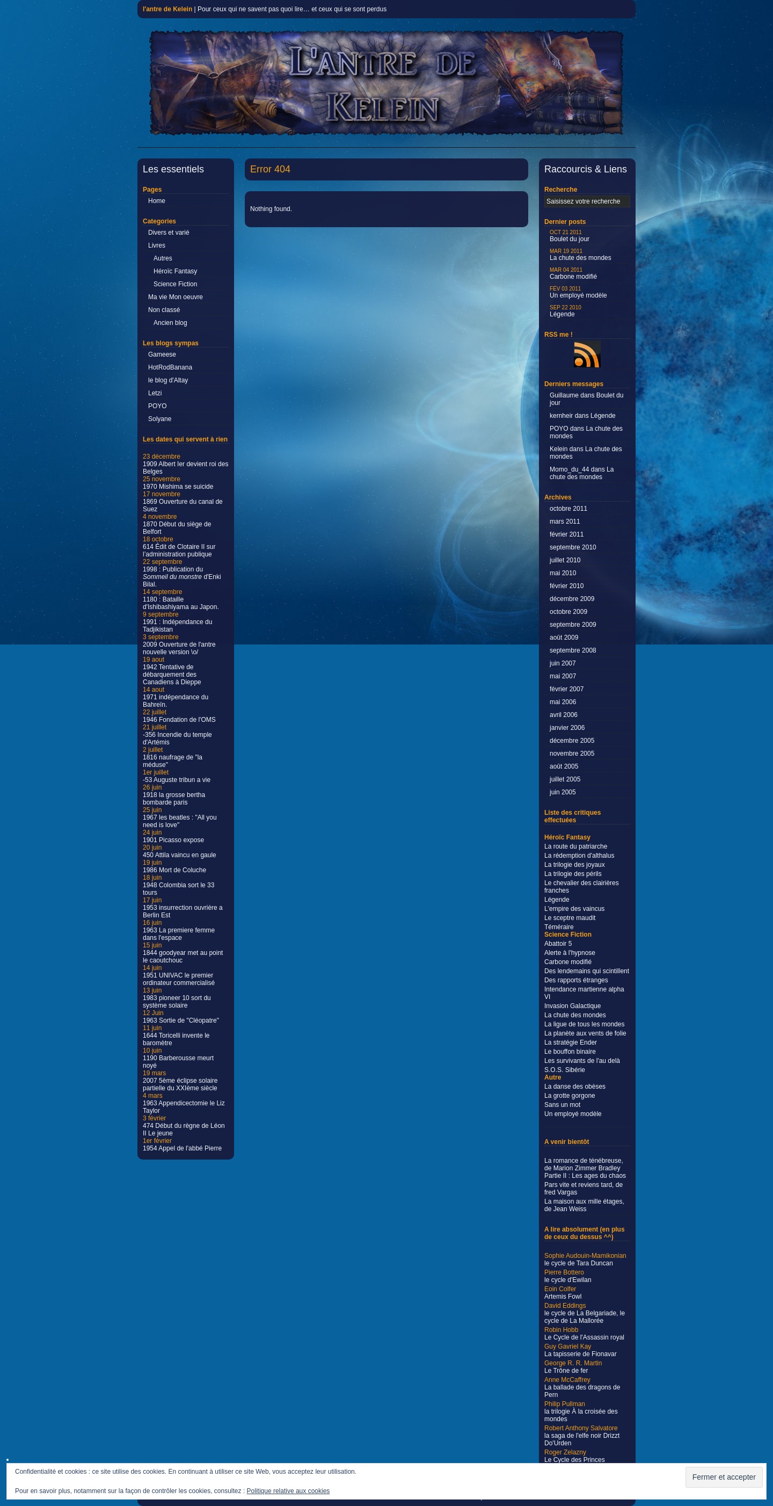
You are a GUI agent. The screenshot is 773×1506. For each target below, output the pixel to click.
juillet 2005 (565, 779)
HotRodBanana (170, 367)
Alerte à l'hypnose (569, 953)
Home (156, 201)
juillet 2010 (565, 560)
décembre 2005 (572, 740)
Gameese (162, 354)
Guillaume (564, 395)
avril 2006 (564, 715)
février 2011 (567, 534)
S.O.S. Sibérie (564, 1070)
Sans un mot (562, 1105)
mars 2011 (565, 521)
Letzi (155, 393)
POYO (157, 406)
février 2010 (567, 586)
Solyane (159, 419)
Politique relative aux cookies (288, 1491)
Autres (163, 258)
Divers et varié (168, 232)
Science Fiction (175, 284)
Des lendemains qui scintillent (586, 971)
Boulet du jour (569, 236)
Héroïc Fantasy (175, 271)
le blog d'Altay (168, 380)
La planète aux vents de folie (585, 1033)
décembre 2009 (572, 599)
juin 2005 (563, 792)
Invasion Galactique (572, 1006)
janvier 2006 (567, 728)
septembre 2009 (573, 624)
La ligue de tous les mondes (584, 1024)
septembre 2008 (573, 650)
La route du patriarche (575, 846)
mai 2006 (563, 702)
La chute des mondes (580, 255)
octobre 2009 (568, 612)
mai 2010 (563, 573)
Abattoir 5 (558, 943)
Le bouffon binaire (570, 1051)
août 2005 (564, 766)
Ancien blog (170, 323)
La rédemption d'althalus (579, 855)
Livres (156, 245)
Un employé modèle (578, 292)
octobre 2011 (568, 508)
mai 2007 (563, 676)
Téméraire (559, 927)
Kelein (558, 449)
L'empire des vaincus (574, 909)
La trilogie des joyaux (574, 864)
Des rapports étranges (576, 980)
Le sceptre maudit (569, 918)
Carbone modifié (573, 273)
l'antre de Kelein (167, 9)
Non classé (164, 310)
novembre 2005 (572, 753)
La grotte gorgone (569, 1095)
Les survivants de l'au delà (582, 1061)
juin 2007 (563, 663)
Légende (565, 311)
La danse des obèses (575, 1086)
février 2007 (567, 689)
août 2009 (564, 637)
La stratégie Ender (570, 1042)
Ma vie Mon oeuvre (175, 297)
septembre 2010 (573, 547)
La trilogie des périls (573, 874)
